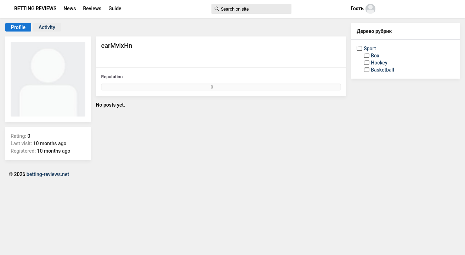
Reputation (112, 76)
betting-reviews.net (48, 174)
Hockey (379, 63)
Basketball (382, 70)
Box (375, 55)
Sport (370, 48)
